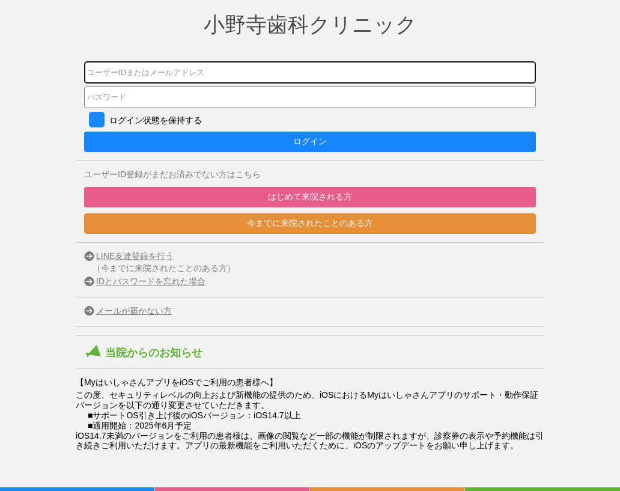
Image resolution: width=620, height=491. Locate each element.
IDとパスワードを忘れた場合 (150, 281)
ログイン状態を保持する (155, 120)
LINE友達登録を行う (135, 256)
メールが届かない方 (134, 311)
